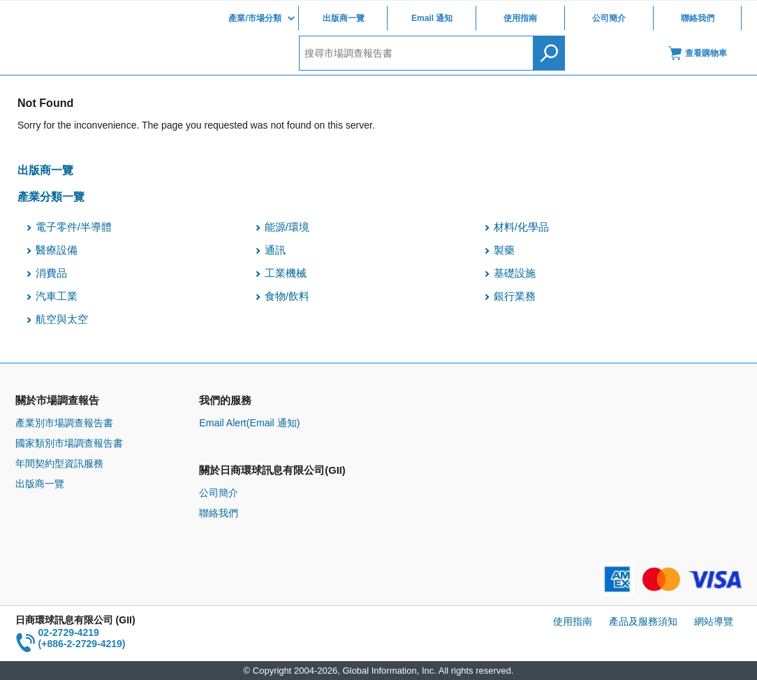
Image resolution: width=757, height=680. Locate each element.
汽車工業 (57, 296)
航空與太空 (62, 319)
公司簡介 (609, 18)
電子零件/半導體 (74, 227)
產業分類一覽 (50, 196)
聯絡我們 (697, 18)
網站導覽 (713, 621)
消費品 (51, 273)
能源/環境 (287, 227)
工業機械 (286, 273)
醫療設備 (57, 250)
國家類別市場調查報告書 (69, 443)
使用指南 (520, 18)
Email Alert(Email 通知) (249, 422)
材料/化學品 (521, 227)
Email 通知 (432, 18)
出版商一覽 (344, 18)
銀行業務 (515, 296)
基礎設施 (515, 273)
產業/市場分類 (254, 18)
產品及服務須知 (643, 621)
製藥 (504, 250)
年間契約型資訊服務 (59, 463)
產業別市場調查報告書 (64, 422)
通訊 (275, 250)
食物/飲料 (287, 296)
